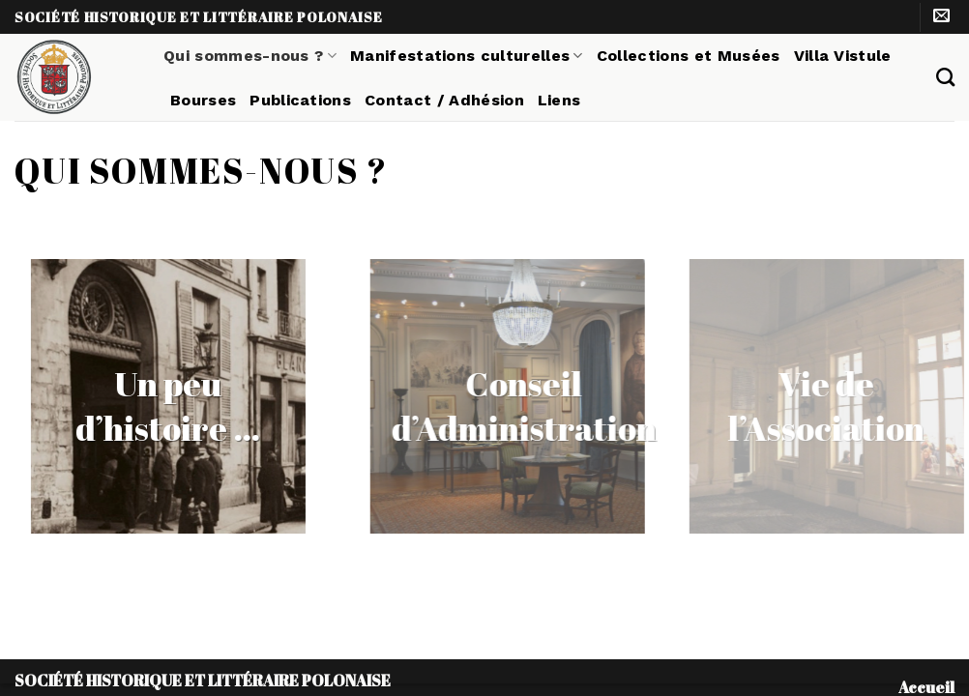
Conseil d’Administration (556, 406)
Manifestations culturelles (466, 55)
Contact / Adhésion (444, 100)
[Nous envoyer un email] (941, 17)
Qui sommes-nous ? (250, 55)
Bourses (203, 100)
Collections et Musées (688, 55)
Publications (300, 100)
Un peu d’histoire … (143, 406)
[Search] (945, 77)
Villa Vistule (843, 55)
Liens (559, 100)
